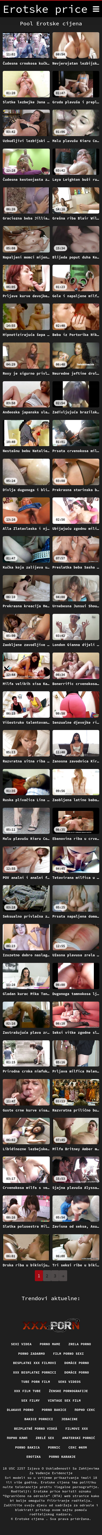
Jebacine (69, 1419)
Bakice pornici (38, 1419)
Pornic (54, 1447)
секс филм (77, 1447)
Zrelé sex (45, 1438)
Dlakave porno (20, 1410)
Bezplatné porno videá (35, 1428)
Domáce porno (76, 1363)
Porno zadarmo (31, 1353)
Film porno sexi (68, 1353)
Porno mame (50, 1344)
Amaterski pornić (78, 1438)
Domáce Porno (76, 1372)
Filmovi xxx (76, 1428)
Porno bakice (54, 1410)
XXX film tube (27, 1391)
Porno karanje (62, 1457)
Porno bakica (27, 1447)
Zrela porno (79, 1344)
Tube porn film (35, 1382)
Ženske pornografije (68, 1391)
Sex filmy (30, 1400)
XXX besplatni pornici (34, 1372)
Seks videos (69, 1382)
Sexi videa (21, 1344)
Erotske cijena (30, 1519)
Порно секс (85, 1410)
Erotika (33, 1457)
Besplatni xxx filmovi (34, 1363)
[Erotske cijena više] (96, 9)
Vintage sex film (64, 1400)
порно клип (17, 1438)
